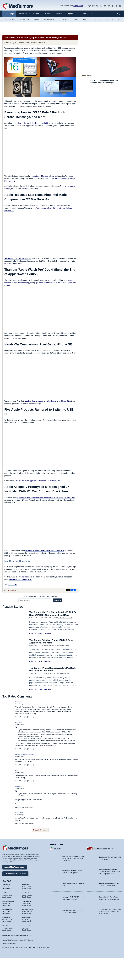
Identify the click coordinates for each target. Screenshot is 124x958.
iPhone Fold (24, 19)
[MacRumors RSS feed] (116, 6)
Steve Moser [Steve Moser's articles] (6, 926)
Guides (36, 14)
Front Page (9, 14)
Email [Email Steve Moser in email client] (4, 930)
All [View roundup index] (120, 19)
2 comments (46, 689)
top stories (26, 577)
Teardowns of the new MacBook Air (17, 258)
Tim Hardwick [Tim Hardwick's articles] (26, 901)
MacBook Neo (49, 19)
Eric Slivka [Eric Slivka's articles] (25, 884)
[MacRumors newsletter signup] (120, 6)
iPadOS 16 (65, 186)
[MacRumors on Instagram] (93, 6)
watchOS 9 (26, 189)
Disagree (30, 717)
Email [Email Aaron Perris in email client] (24, 930)
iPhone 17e (64, 19)
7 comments (46, 634)
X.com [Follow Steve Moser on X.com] (9, 930)
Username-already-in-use (24, 754)
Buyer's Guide (73, 14)
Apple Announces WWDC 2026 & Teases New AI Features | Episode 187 (110, 911)
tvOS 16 (14, 189)
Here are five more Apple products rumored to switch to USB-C (38, 481)
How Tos (47, 14)
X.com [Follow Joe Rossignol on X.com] (29, 897)
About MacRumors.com (14, 867)
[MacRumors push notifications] (112, 6)
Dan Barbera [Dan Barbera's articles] (6, 917)
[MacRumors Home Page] (17, 6)
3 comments (46, 662)
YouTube (57, 849)
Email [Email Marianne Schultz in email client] (24, 913)
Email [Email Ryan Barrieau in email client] (24, 921)
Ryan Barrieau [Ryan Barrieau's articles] (27, 917)
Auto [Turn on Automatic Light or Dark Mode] (40, 947)
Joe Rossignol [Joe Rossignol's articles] (27, 893)
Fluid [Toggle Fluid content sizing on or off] (29, 947)
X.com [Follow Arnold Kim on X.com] (9, 888)
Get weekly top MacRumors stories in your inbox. (40, 596)
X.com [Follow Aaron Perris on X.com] (29, 930)
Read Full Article (35, 634)
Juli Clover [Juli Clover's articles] (5, 893)
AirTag (75, 19)
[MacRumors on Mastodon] (104, 6)
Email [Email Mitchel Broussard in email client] (4, 905)
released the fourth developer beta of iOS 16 (34, 123)
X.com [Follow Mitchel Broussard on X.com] (9, 905)
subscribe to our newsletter (20, 579)
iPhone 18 (86, 19)
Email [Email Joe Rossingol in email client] (24, 897)
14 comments (10, 590)
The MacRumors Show (103, 849)
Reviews (58, 14)
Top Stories (12, 584)
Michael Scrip (20, 786)
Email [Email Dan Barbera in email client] (4, 921)
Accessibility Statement (9, 943)
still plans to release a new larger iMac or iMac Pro (44, 550)
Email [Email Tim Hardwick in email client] (24, 905)
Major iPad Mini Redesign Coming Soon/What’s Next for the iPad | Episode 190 (109, 871)
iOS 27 (36, 19)
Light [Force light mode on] (44, 947)
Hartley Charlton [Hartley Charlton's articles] (7, 909)
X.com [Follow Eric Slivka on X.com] (29, 888)
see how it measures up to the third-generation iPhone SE (47, 401)
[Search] (119, 14)
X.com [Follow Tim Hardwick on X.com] (29, 905)
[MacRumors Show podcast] (89, 6)
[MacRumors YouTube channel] (108, 6)
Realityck (18, 722)
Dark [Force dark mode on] (48, 947)
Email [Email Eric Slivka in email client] (24, 888)
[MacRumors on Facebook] (97, 6)
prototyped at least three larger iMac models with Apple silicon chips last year (45, 497)
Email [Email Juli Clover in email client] (4, 897)
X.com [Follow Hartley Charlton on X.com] (9, 913)
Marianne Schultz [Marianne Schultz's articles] (27, 909)
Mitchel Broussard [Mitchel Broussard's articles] (8, 901)
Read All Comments (40, 830)
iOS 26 (97, 19)
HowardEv (18, 702)
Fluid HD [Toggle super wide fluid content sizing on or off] (34, 947)
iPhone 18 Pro (10, 19)
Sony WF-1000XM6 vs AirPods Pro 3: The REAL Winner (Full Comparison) (73, 858)
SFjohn (17, 770)
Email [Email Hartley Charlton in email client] (4, 913)
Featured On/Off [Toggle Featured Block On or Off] (8, 947)
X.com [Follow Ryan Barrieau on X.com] (29, 921)
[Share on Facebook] (73, 590)
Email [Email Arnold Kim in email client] (4, 888)
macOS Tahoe (111, 19)
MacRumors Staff (39, 43)
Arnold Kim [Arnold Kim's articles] (6, 884)
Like (26, 717)
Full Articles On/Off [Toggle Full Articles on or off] (20, 947)
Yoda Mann (19, 813)
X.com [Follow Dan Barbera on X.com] (9, 921)
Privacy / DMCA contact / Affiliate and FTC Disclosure (18, 940)
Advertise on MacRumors (15, 874)
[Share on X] (68, 590)
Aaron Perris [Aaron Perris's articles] (26, 926)
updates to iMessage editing (43, 176)
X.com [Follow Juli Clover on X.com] (9, 897)
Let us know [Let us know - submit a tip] (78, 6)
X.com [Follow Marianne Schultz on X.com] (29, 913)
